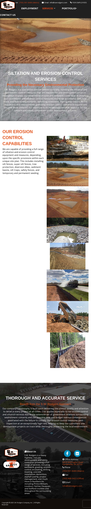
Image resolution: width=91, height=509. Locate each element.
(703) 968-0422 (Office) (73, 478)
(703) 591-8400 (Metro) (29, 2)
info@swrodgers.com (58, 2)
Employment (29, 8)
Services (47, 8)
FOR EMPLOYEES (79, 2)
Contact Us (8, 15)
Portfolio (69, 8)
